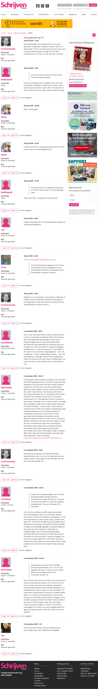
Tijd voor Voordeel (88, 676)
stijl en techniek (20, 33)
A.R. (3, 229)
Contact (94, 14)
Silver (4, 117)
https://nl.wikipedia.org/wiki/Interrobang (39, 260)
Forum (36, 671)
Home (3, 14)
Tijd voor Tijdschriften (89, 673)
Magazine (73, 14)
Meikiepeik (6, 79)
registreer (14, 98)
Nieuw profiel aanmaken (64, 9)
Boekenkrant (86, 668)
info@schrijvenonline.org (11, 673)
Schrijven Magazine (41, 678)
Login (4, 98)
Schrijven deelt (40, 685)
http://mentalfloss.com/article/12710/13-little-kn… (43, 438)
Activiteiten (59, 14)
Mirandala (6, 387)
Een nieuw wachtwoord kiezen (82, 9)
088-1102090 (6, 675)
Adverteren (38, 683)
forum (9, 33)
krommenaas (8, 48)
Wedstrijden (44, 14)
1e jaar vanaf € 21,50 (78, 86)
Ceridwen (6, 499)
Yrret (3, 267)
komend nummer (77, 76)
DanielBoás (7, 342)
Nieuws (37, 668)
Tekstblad (84, 671)
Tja (2, 635)
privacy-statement (89, 214)
